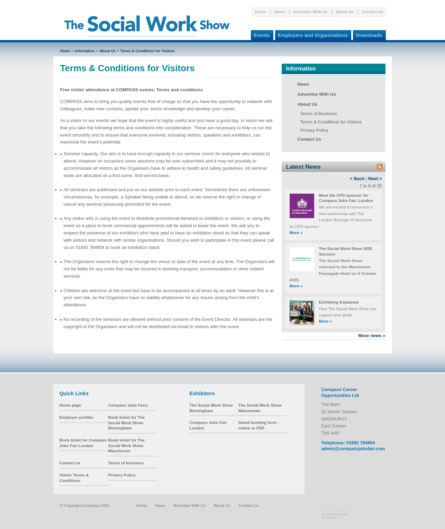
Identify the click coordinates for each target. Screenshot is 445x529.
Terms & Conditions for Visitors (147, 51)
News (279, 11)
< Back (357, 178)
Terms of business (126, 463)
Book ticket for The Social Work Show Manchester (126, 445)
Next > (375, 178)
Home (260, 11)
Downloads (367, 34)
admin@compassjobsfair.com (353, 448)
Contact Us (372, 11)
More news (371, 335)
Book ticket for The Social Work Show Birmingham (126, 422)
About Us (345, 11)
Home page (70, 405)
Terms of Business (318, 113)
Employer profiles (77, 417)
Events (260, 34)
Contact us (70, 463)
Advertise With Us (310, 11)
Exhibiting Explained (339, 302)
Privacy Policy (314, 130)
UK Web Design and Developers (334, 515)
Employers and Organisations (311, 34)
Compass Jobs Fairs (128, 405)
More (296, 232)
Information (85, 51)
